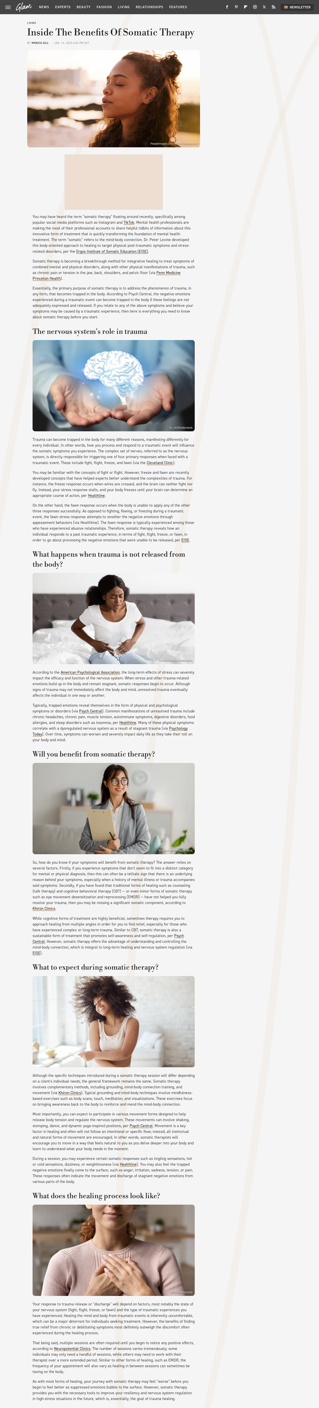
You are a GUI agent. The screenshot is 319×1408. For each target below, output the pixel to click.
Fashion (104, 7)
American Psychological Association (90, 672)
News (44, 7)
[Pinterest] (236, 8)
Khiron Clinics (44, 908)
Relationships (149, 7)
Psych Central (90, 711)
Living (124, 7)
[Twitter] (264, 8)
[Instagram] (255, 8)
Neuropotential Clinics (72, 1348)
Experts (63, 7)
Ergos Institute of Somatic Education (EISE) (112, 251)
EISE (185, 540)
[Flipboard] (245, 8)
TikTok (129, 222)
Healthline (96, 495)
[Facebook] (227, 8)
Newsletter (297, 7)
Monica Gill (40, 43)
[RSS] (273, 8)
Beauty (84, 7)
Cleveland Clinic (160, 462)
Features (178, 7)
